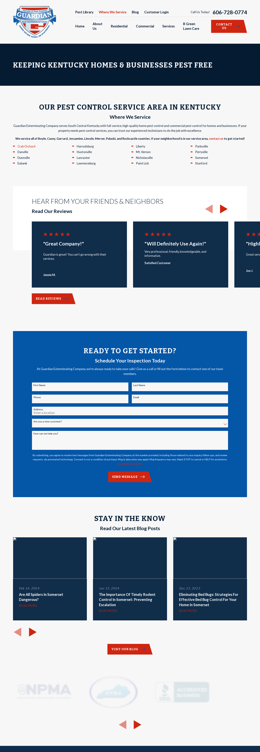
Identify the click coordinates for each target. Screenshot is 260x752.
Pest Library (84, 12)
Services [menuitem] (168, 26)
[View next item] (223, 209)
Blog (135, 12)
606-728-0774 (230, 12)
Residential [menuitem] (119, 26)
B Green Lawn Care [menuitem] (191, 26)
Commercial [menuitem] (145, 26)
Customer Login (156, 12)
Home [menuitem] (79, 26)
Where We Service (112, 12)
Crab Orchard (26, 146)
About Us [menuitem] (97, 26)
